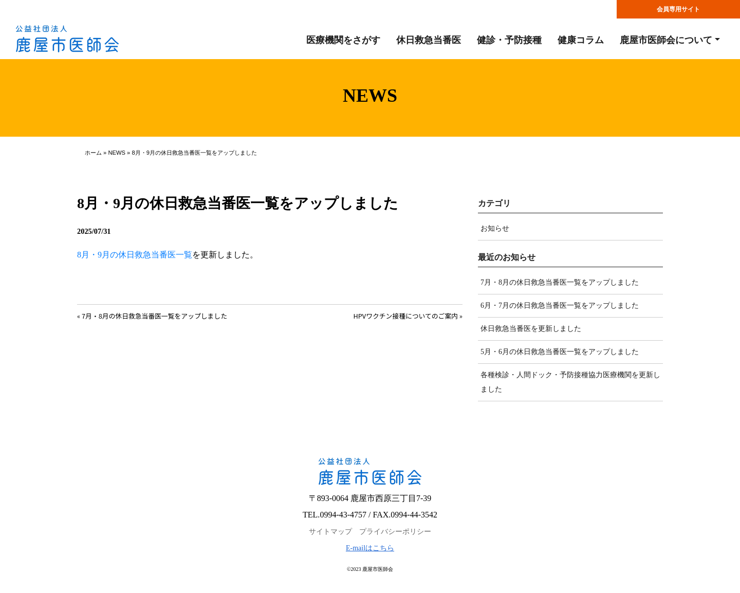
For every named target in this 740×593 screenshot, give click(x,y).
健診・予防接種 (509, 40)
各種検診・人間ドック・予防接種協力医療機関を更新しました (570, 382)
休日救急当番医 (428, 40)
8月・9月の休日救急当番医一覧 (134, 254)
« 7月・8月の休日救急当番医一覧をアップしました (152, 316)
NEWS (116, 153)
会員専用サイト (678, 9)
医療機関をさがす (343, 40)
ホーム (93, 153)
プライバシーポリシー (395, 531)
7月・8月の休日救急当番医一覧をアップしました (559, 282)
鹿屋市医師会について (666, 40)
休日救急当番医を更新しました (530, 328)
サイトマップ (330, 531)
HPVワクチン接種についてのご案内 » (407, 316)
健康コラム (581, 40)
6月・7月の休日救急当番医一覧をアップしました (559, 305)
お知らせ (494, 228)
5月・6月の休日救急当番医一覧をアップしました (559, 352)
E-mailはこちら (370, 548)
